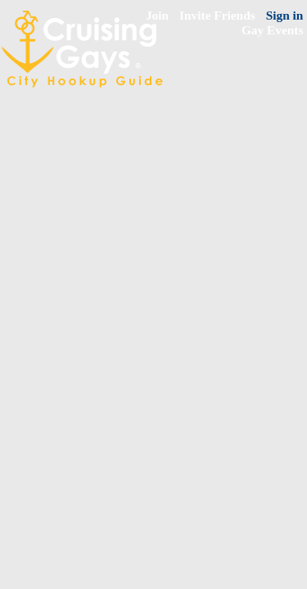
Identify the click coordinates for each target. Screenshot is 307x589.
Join (157, 15)
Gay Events (273, 30)
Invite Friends (217, 15)
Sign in (285, 15)
